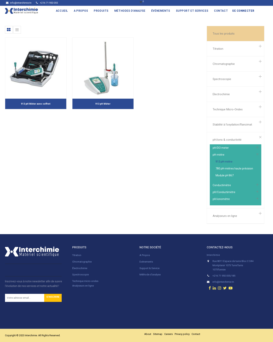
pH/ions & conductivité (227, 139)
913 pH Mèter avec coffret (35, 103)
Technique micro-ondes (85, 281)
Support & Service (149, 268)
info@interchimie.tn (19, 2)
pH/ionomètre (221, 199)
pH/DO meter (221, 147)
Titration (218, 48)
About (147, 334)
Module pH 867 (225, 175)
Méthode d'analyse (150, 274)
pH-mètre (218, 154)
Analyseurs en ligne (225, 216)
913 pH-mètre (224, 161)
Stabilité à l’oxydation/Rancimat (232, 124)
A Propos (144, 255)
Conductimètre (222, 185)
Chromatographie (224, 64)
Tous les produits (224, 33)
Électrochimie (79, 268)
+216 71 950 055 (47, 2)
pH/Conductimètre (224, 192)
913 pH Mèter (102, 103)
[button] (53, 298)
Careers (168, 334)
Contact (196, 334)
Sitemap (157, 334)
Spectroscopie (222, 79)
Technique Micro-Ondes (228, 109)
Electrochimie (221, 94)
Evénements (146, 261)
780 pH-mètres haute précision (234, 168)
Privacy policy (182, 334)
